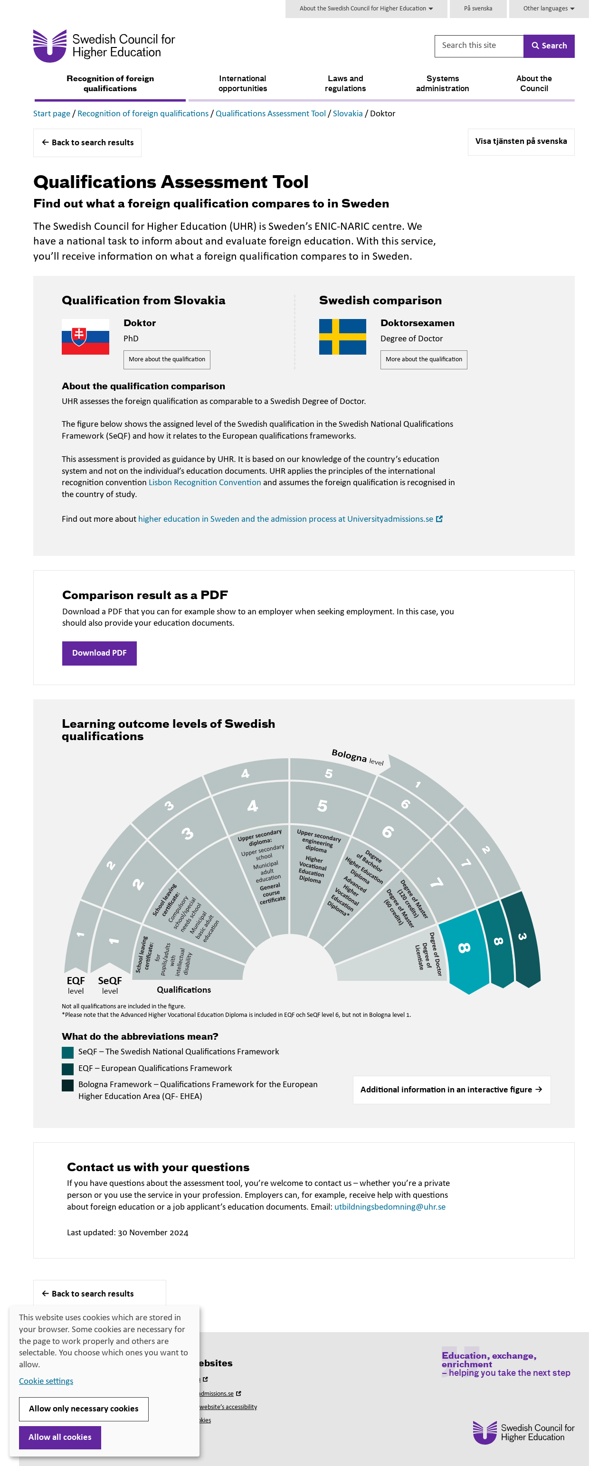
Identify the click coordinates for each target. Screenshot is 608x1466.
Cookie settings (46, 1381)
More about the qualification (167, 359)
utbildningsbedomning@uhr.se (390, 1207)
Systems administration (442, 84)
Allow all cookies (60, 1437)
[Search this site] (480, 46)
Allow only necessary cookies (84, 1409)
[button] (452, 1090)
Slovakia (348, 114)
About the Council (534, 84)
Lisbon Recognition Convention (205, 483)
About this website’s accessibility (214, 1407)
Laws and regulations (345, 84)
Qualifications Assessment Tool (271, 114)
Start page (51, 114)
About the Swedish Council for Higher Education (366, 8)
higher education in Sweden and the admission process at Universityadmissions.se (291, 519)
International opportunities (242, 84)
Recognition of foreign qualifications (110, 84)
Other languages (549, 8)
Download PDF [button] (99, 653)
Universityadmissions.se (207, 1394)
